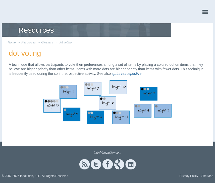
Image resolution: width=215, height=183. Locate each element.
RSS (84, 164)
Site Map (207, 176)
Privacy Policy (188, 176)
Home (12, 42)
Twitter (96, 164)
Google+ (119, 164)
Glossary (47, 42)
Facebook (107, 164)
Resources (28, 42)
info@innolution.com (107, 152)
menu (205, 12)
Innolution (20, 12)
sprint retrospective (126, 74)
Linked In (130, 164)
